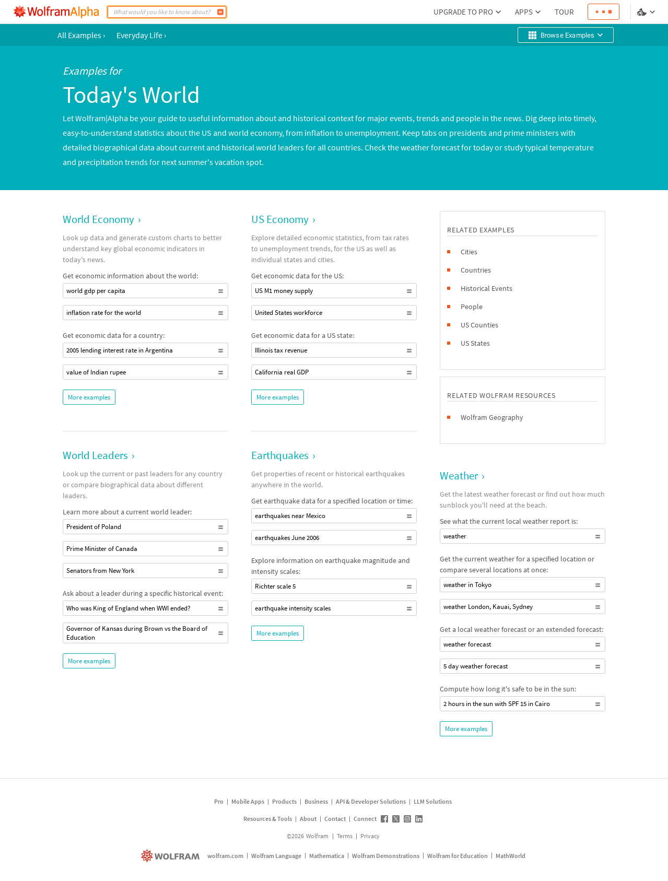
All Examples (81, 35)
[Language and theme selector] (647, 12)
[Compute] (220, 12)
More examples (89, 397)
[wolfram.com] (171, 856)
